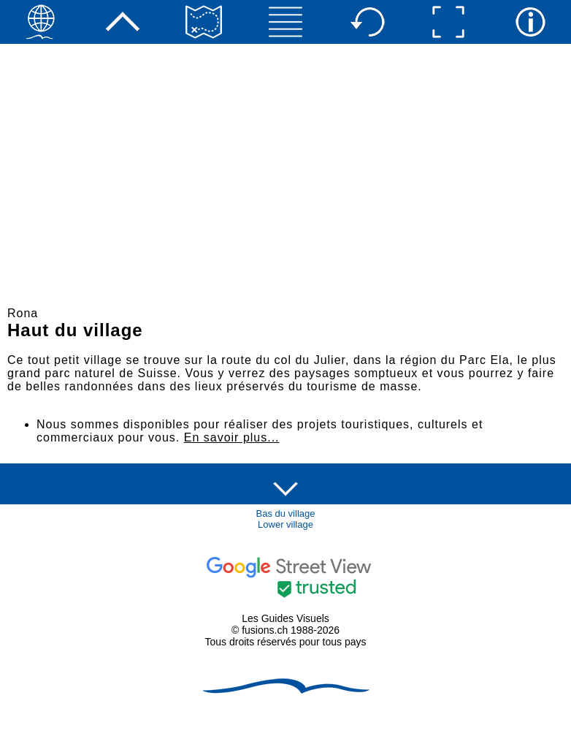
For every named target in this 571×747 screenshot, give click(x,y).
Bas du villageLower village (285, 519)
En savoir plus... (232, 437)
